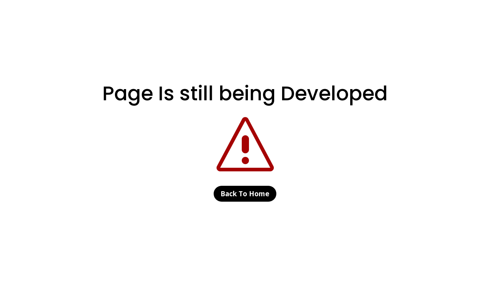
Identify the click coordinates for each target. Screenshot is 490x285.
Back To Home (245, 193)
